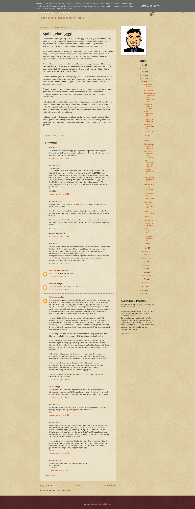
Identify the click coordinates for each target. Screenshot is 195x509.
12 (143, 72)
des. (146, 82)
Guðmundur (53, 284)
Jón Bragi (52, 387)
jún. (145, 265)
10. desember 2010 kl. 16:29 (59, 158)
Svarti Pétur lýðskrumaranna (149, 238)
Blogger (108, 504)
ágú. (146, 258)
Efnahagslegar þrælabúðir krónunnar (149, 146)
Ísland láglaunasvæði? (148, 114)
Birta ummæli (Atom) (62, 491)
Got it (156, 6)
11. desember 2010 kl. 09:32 (59, 415)
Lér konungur (148, 90)
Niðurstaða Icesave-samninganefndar (149, 205)
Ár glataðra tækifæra (148, 85)
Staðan (146, 217)
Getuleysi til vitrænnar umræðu (148, 106)
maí (145, 269)
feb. (145, 279)
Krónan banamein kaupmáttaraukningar (149, 163)
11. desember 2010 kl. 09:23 (59, 397)
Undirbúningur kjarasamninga (149, 179)
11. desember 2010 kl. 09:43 (59, 453)
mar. (146, 275)
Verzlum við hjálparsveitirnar (149, 126)
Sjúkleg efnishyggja (149, 212)
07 (143, 294)
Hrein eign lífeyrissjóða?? (149, 172)
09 (143, 287)
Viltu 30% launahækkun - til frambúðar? (149, 154)
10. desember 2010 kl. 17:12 (59, 194)
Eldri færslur (110, 485)
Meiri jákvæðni (149, 184)
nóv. (145, 248)
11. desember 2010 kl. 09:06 (59, 290)
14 (143, 65)
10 (143, 79)
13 (143, 68)
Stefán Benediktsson (56, 270)
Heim (78, 485)
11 (143, 75)
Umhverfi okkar (149, 132)
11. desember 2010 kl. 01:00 (59, 276)
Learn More (146, 6)
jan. (145, 282)
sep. (146, 255)
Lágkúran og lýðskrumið (148, 224)
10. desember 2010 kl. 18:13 (59, 236)
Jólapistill (147, 141)
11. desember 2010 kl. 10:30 (59, 471)
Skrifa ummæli (51, 475)
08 (143, 290)
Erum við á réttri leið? (148, 189)
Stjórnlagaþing (149, 220)
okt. (145, 251)
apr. (145, 272)
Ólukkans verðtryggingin (149, 231)
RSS (122, 334)
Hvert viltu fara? (147, 136)
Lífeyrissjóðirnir (149, 199)
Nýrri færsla (46, 485)
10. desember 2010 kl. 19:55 (59, 263)
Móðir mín (147, 244)
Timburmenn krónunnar (148, 120)
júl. (145, 262)
